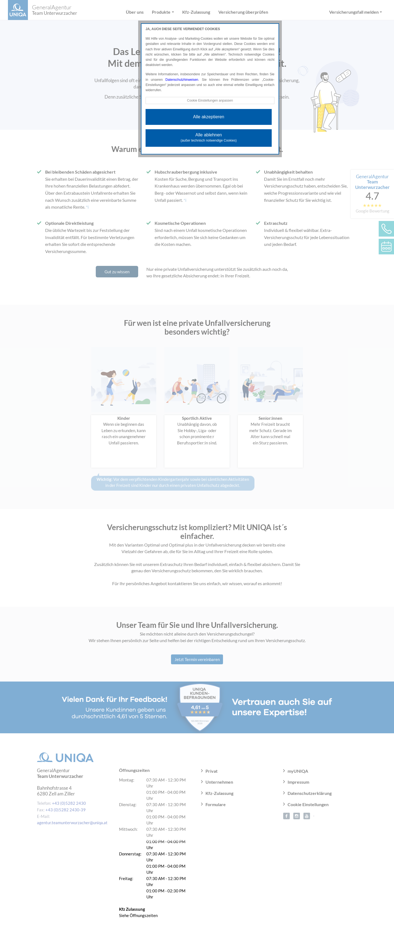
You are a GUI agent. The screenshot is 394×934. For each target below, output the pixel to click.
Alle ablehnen (209, 137)
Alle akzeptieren (208, 116)
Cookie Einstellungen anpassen (210, 100)
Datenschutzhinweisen (182, 80)
